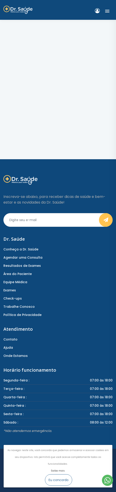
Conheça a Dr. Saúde (20, 249)
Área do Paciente (17, 274)
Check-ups (12, 298)
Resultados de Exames (22, 266)
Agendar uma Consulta (22, 257)
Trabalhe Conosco (19, 307)
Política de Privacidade (22, 315)
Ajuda (8, 348)
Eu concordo (59, 480)
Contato (10, 339)
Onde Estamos (15, 356)
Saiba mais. (58, 470)
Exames (9, 290)
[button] (106, 10)
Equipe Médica (15, 282)
